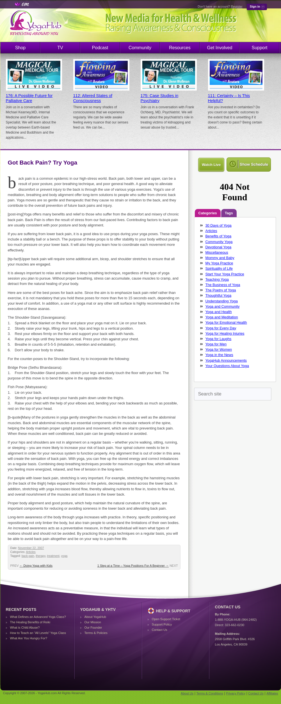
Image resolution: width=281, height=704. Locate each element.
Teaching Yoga (217, 279)
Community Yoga (219, 242)
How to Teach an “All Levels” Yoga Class (38, 633)
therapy (40, 555)
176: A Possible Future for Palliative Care (29, 98)
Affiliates (272, 693)
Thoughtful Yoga (218, 295)
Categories (207, 213)
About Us (187, 693)
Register (237, 6)
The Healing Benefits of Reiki (30, 622)
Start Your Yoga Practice (224, 274)
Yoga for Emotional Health (226, 322)
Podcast (100, 47)
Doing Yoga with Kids (36, 565)
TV (60, 47)
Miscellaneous (216, 252)
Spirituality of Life (219, 268)
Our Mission (92, 622)
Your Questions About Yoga (227, 366)
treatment (53, 555)
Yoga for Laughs (218, 339)
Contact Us (159, 629)
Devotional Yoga (218, 247)
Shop (20, 47)
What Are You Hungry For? (28, 638)
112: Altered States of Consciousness (92, 98)
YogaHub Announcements (226, 360)
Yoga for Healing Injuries (225, 333)
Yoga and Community (222, 306)
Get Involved (219, 47)
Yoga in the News (219, 355)
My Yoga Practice (219, 263)
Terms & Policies (96, 633)
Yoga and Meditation (221, 317)
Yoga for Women (218, 349)
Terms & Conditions (210, 693)
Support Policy (162, 624)
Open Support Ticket (166, 619)
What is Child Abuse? (25, 627)
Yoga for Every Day (220, 328)
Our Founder (93, 627)
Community (140, 47)
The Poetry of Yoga (220, 290)
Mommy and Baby (219, 258)
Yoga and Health (218, 312)
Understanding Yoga (221, 301)
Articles (30, 552)
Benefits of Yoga (218, 236)
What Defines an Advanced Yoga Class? (38, 616)
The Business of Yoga (222, 285)
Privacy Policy (235, 693)
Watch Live (211, 165)
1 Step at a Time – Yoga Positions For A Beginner (133, 565)
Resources (179, 47)
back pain (28, 555)
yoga (64, 555)
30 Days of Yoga (218, 225)
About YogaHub (95, 616)
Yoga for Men (216, 344)
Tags (229, 213)
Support (259, 47)
